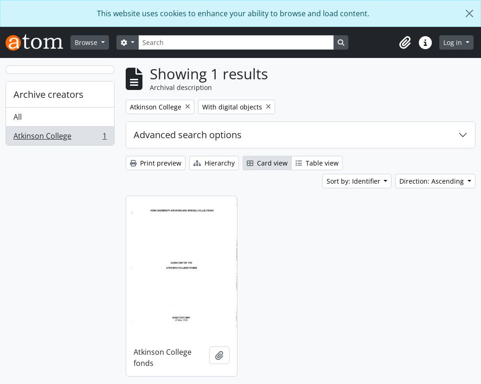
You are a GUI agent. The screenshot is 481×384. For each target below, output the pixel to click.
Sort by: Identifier (354, 181)
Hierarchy (214, 163)
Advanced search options (188, 134)
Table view (317, 163)
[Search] (236, 42)
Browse (87, 42)
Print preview (155, 163)
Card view (267, 163)
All (17, 117)
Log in (453, 42)
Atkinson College (60, 137)
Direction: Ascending (432, 181)
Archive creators (48, 94)
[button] (405, 42)
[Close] (469, 13)
